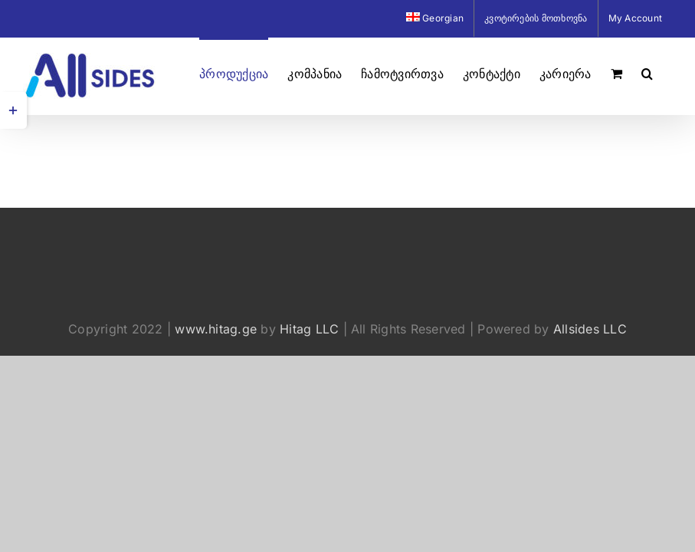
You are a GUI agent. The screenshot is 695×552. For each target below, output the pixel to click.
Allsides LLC (590, 329)
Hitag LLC (309, 329)
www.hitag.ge (216, 329)
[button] (647, 72)
